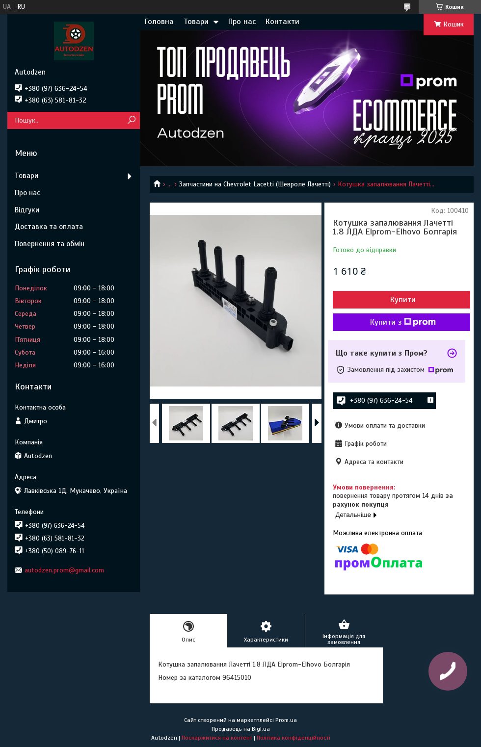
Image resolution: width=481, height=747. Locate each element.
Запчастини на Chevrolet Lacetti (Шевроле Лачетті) (255, 184)
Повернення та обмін (49, 243)
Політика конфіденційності (293, 737)
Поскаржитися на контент (217, 737)
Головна (159, 21)
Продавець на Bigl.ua (241, 728)
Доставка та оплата (49, 226)
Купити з (403, 322)
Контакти (282, 21)
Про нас (242, 21)
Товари (196, 21)
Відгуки (27, 210)
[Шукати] (131, 120)
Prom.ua (286, 720)
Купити (403, 300)
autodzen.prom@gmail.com (64, 570)
